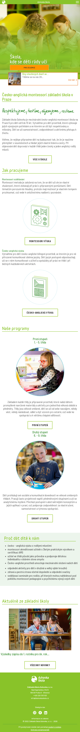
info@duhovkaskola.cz (40, 698)
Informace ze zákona (40, 718)
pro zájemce (29, 67)
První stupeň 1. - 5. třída (40, 340)
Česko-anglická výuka (40, 312)
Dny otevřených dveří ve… (35, 74)
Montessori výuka (40, 241)
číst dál (72, 79)
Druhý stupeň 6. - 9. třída (40, 433)
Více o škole (40, 159)
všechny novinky (40, 665)
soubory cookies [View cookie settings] (54, 727)
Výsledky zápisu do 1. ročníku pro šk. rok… (25, 654)
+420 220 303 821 (40, 695)
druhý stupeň (40, 518)
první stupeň (40, 425)
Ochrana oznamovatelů (40, 730)
